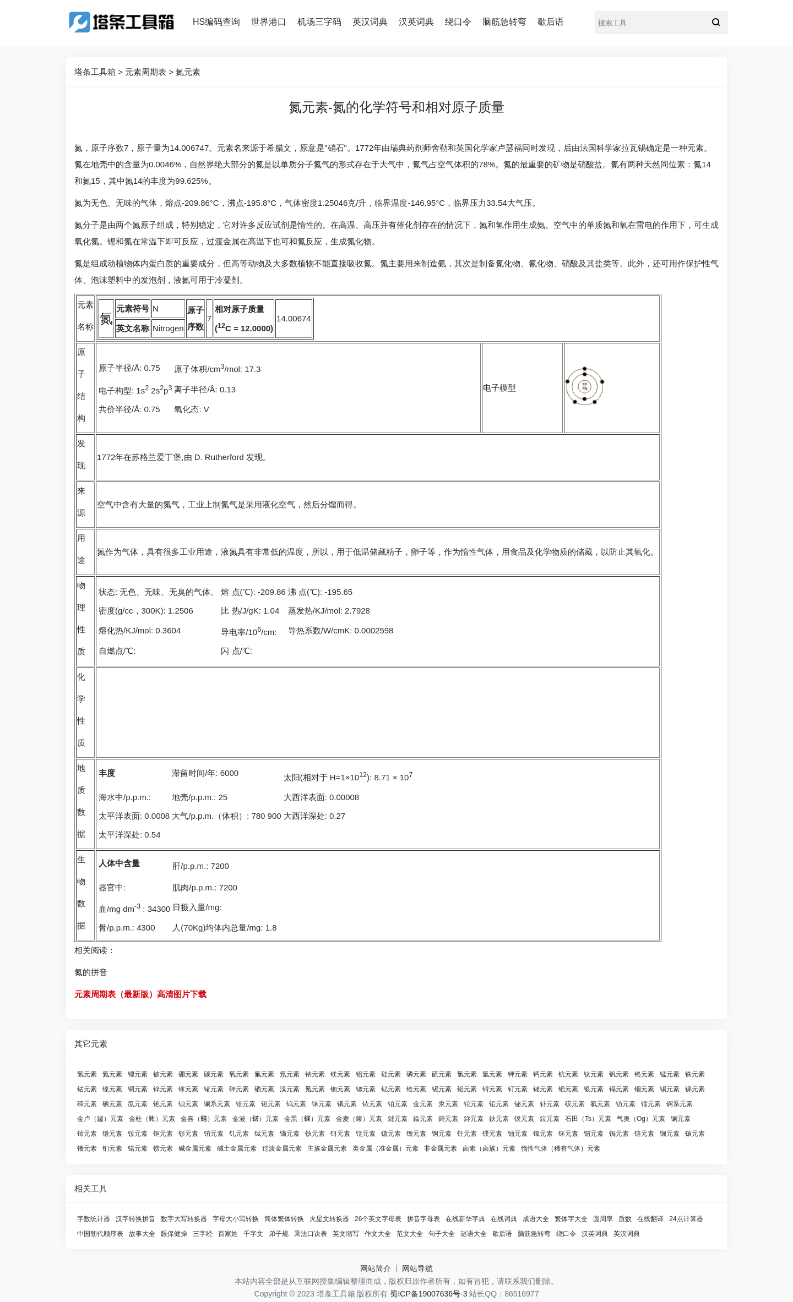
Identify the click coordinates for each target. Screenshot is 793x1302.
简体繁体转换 (284, 1219)
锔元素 (619, 1133)
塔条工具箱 (95, 71)
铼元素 (322, 1104)
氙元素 (138, 1104)
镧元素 (681, 1119)
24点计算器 (686, 1219)
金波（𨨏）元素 (255, 1119)
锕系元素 (679, 1104)
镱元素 (391, 1133)
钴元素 (87, 1089)
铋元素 (524, 1104)
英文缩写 (346, 1234)
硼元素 (188, 1074)
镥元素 (416, 1133)
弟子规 (279, 1234)
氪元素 (315, 1089)
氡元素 (600, 1104)
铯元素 (163, 1104)
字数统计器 (93, 1219)
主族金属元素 (327, 1148)
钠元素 (315, 1074)
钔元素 (112, 1148)
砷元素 (239, 1089)
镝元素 (290, 1133)
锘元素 (138, 1148)
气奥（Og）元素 (641, 1119)
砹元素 (575, 1104)
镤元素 (492, 1133)
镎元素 (543, 1133)
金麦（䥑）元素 (359, 1119)
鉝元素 (550, 1119)
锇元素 (347, 1104)
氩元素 (492, 1074)
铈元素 (87, 1133)
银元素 (594, 1089)
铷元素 (340, 1089)
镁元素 (340, 1074)
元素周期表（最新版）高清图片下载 (140, 994)
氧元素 (239, 1074)
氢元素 (87, 1074)
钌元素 (518, 1089)
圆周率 (603, 1219)
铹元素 (163, 1148)
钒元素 (619, 1074)
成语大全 (536, 1219)
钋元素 (550, 1104)
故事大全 (142, 1234)
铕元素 (214, 1133)
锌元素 (163, 1089)
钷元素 (163, 1133)
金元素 (423, 1104)
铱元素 (372, 1104)
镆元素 (524, 1119)
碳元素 (214, 1074)
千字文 (253, 1234)
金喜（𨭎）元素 (204, 1119)
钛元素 (594, 1074)
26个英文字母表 (378, 1219)
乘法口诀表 (310, 1234)
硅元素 (391, 1074)
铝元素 (366, 1074)
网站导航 (417, 1268)
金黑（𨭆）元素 (307, 1119)
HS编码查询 (216, 21)
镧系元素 (217, 1104)
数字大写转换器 (184, 1219)
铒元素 (340, 1133)
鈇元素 (499, 1119)
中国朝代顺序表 (100, 1234)
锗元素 (214, 1089)
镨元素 (112, 1133)
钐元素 (188, 1133)
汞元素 (448, 1104)
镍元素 (112, 1089)
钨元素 (296, 1104)
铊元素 (474, 1104)
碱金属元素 (194, 1148)
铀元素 (518, 1133)
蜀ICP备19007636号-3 (428, 1293)
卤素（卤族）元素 (489, 1148)
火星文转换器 (329, 1219)
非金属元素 (440, 1148)
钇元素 (391, 1089)
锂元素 (138, 1074)
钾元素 (518, 1074)
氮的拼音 (90, 972)
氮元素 (188, 71)
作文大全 (378, 1234)
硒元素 (264, 1089)
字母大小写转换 (236, 1219)
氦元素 (112, 1074)
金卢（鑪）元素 (100, 1119)
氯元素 (467, 1074)
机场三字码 (319, 21)
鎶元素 (448, 1119)
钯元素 (568, 1089)
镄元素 (87, 1148)
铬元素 (644, 1074)
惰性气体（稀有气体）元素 (560, 1148)
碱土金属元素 (237, 1148)
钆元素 (239, 1133)
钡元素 (188, 1104)
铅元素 (499, 1104)
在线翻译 (650, 1219)
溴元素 (290, 1089)
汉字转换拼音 (135, 1219)
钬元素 (315, 1133)
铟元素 (644, 1089)
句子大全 (441, 1234)
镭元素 (651, 1104)
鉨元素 (474, 1119)
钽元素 (271, 1104)
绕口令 (458, 21)
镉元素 (619, 1089)
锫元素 (644, 1133)
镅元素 (594, 1133)
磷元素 (416, 1074)
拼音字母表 (423, 1219)
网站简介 (375, 1268)
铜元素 (138, 1089)
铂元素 (398, 1104)
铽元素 (264, 1133)
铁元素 (695, 1074)
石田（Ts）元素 (588, 1119)
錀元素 (423, 1119)
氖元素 (290, 1074)
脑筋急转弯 (504, 21)
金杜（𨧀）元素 (152, 1119)
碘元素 (112, 1104)
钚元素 (568, 1133)
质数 (625, 1219)
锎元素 (670, 1133)
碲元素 (87, 1104)
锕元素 (442, 1133)
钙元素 (543, 1074)
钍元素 (467, 1133)
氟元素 (264, 1074)
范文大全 (410, 1234)
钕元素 (138, 1133)
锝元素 (492, 1089)
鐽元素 (398, 1119)
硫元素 (442, 1074)
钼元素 (467, 1089)
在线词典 (504, 1219)
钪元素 (568, 1074)
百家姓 (228, 1234)
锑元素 (695, 1089)
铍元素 (163, 1074)
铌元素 (442, 1089)
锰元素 (670, 1074)
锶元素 (366, 1089)
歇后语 (550, 21)
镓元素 (188, 1089)
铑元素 (543, 1089)
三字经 (203, 1234)
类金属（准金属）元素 (385, 1148)
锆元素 (416, 1089)
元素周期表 (145, 71)
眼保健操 (174, 1234)
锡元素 (670, 1089)
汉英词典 (416, 21)
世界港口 (268, 21)
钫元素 (626, 1104)
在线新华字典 (465, 1219)
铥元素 (366, 1133)
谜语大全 (473, 1234)
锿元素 (695, 1133)
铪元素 (246, 1104)
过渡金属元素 (282, 1148)
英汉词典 (370, 21)
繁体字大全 (571, 1219)
